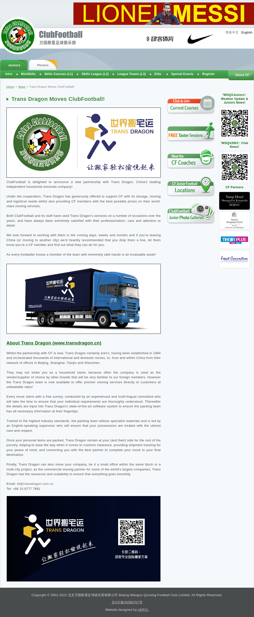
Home (10, 86)
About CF (242, 75)
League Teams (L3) (131, 74)
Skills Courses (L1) (58, 74)
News (22, 86)
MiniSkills (28, 74)
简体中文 (232, 32)
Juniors (14, 65)
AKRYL (143, 610)
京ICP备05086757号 (127, 602)
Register (208, 74)
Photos (43, 65)
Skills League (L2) (95, 74)
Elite (158, 74)
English (247, 32)
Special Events (182, 74)
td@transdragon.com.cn (35, 484)
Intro (8, 74)
